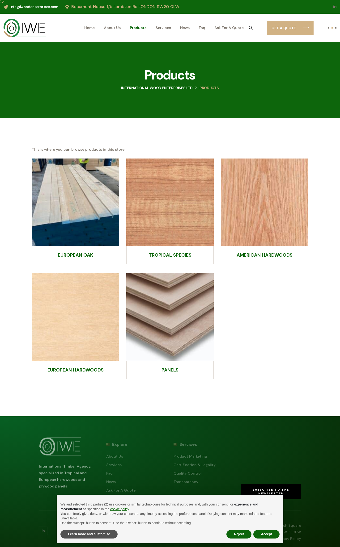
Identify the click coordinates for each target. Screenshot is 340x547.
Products (138, 28)
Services (163, 28)
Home (89, 28)
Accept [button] (266, 534)
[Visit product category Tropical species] (170, 211)
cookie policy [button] (119, 509)
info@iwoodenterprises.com (34, 7)
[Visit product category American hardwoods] (264, 211)
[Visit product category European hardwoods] (75, 326)
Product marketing (190, 457)
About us (112, 28)
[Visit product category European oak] (75, 211)
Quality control (188, 474)
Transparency (186, 482)
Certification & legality (195, 465)
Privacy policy (288, 539)
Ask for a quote (229, 28)
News (185, 28)
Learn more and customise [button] (89, 534)
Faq (202, 28)
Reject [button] (239, 534)
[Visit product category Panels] (170, 326)
